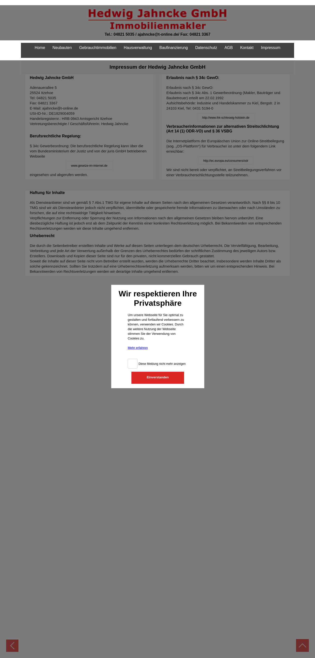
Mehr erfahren (138, 345)
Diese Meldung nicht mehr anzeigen (162, 361)
